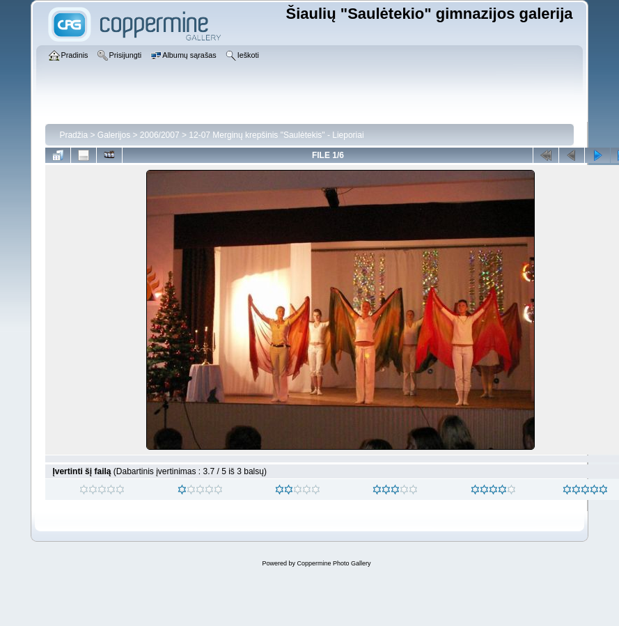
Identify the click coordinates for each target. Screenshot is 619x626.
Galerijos (113, 135)
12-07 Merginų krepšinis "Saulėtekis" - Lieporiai (276, 135)
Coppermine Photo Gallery (333, 563)
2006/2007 (160, 135)
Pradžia (73, 135)
